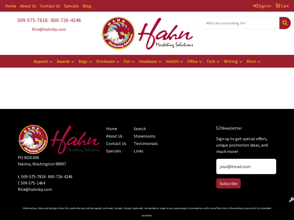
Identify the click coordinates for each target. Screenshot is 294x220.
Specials (71, 5)
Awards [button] (63, 61)
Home (10, 5)
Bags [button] (83, 61)
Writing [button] (231, 61)
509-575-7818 (32, 20)
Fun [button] (127, 61)
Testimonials (144, 143)
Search (140, 128)
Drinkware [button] (105, 61)
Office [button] (192, 61)
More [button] (251, 61)
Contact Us (50, 5)
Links (138, 150)
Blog (87, 5)
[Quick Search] (239, 23)
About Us (28, 5)
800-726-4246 (66, 20)
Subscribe (228, 183)
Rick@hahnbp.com (35, 189)
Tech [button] (210, 61)
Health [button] (172, 61)
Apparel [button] (41, 61)
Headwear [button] (148, 61)
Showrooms (144, 136)
